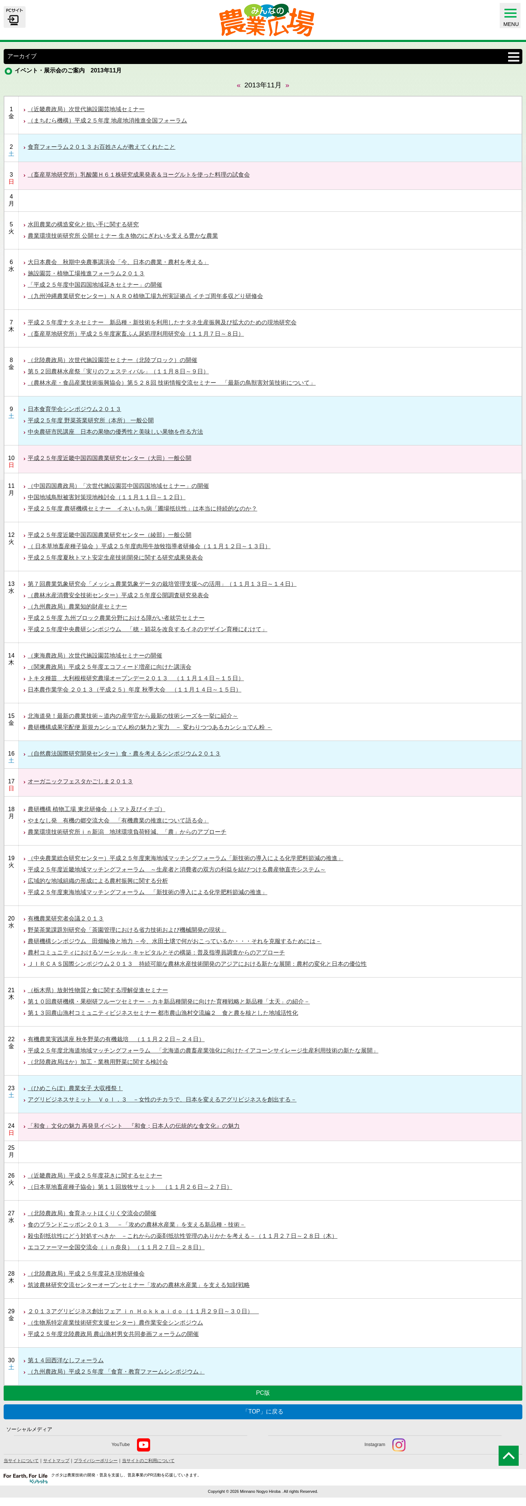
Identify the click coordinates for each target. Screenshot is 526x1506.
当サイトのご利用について (148, 1460)
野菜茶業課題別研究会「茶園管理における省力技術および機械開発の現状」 (127, 930)
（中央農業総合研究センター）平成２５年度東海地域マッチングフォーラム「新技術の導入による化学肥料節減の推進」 (185, 858)
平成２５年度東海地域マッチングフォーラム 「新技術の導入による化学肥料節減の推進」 (147, 892)
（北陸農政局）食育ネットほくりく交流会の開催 (92, 1213)
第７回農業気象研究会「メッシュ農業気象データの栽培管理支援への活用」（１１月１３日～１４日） (162, 584)
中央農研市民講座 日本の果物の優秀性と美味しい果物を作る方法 (115, 432)
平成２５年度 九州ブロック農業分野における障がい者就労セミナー (116, 618)
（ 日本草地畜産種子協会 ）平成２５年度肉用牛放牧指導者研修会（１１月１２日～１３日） (149, 546)
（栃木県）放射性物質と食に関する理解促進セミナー (98, 990)
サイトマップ (56, 1460)
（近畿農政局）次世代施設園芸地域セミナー (86, 109)
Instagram (385, 1445)
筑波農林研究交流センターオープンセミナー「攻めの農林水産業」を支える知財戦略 (139, 1285)
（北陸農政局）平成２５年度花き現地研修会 (86, 1273)
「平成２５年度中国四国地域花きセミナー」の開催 (95, 285)
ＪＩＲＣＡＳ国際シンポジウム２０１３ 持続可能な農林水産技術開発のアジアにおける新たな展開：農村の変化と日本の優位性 (197, 964)
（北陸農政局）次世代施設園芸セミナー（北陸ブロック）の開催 (112, 360)
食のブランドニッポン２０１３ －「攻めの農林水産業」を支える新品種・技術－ (136, 1224)
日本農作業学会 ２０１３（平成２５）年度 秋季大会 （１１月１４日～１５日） (134, 689)
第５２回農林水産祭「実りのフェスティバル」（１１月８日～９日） (118, 371)
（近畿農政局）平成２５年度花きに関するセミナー (95, 1175)
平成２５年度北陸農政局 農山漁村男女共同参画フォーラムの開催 (113, 1334)
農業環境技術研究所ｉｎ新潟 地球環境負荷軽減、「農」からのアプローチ (127, 832)
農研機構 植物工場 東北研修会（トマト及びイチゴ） (96, 809)
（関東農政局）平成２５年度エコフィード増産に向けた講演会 (109, 667)
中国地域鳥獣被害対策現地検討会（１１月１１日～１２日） (107, 497)
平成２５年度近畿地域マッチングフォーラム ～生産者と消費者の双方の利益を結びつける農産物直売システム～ (177, 869)
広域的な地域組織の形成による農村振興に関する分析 (98, 881)
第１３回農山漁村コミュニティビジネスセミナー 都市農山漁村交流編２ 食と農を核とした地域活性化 (163, 1013)
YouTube (130, 1445)
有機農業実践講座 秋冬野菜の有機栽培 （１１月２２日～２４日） (116, 1039)
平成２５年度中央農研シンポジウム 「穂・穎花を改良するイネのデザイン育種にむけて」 (147, 629)
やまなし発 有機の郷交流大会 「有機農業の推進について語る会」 (118, 820)
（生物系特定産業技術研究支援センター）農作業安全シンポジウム (115, 1322)
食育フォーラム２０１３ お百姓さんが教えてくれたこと (101, 147)
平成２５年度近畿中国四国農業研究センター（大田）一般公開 (109, 458)
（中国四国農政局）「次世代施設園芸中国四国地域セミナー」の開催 (118, 486)
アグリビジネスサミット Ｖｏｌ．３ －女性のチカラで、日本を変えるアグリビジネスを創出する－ (162, 1099)
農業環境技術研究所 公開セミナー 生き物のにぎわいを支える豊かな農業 (123, 236)
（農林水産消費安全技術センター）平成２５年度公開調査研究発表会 (118, 595)
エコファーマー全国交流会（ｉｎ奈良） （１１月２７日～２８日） (116, 1247)
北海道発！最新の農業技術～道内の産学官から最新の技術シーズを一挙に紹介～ (133, 716)
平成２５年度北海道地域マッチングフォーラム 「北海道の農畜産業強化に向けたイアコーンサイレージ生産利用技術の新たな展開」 (203, 1050)
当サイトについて (21, 1460)
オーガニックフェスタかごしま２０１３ (80, 781)
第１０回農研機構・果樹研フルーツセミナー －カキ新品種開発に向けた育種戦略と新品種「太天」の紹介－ (169, 1001)
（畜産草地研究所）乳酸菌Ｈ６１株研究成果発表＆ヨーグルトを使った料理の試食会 (139, 175)
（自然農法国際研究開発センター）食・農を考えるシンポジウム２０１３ (124, 753)
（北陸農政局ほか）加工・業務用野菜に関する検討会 (98, 1062)
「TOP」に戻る (263, 1411)
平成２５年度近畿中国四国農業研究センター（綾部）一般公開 (109, 535)
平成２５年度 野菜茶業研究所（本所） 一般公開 (91, 420)
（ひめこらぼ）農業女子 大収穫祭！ (75, 1088)
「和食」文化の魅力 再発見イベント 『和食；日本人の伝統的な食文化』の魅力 (134, 1126)
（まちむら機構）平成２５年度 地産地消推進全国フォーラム (107, 120)
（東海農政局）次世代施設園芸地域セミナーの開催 (95, 655)
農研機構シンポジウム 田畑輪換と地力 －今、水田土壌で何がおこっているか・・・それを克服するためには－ (174, 941)
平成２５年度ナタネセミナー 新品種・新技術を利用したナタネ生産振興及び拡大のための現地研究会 (162, 322)
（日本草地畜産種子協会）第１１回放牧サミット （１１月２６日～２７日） (130, 1187)
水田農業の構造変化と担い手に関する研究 (83, 224)
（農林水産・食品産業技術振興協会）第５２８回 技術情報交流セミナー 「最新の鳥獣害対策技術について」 (172, 383)
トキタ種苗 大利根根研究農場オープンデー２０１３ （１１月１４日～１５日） (136, 678)
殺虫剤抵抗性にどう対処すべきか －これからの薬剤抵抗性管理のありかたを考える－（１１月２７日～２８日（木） (183, 1236)
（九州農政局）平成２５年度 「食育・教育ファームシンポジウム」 (116, 1371)
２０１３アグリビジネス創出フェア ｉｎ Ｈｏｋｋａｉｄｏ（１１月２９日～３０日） (143, 1311)
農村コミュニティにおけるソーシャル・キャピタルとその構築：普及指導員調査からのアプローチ (156, 952)
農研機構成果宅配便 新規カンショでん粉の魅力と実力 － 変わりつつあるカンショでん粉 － (150, 727)
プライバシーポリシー (96, 1460)
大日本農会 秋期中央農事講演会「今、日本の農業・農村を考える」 (118, 262)
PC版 (263, 1393)
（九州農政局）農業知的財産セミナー (77, 606)
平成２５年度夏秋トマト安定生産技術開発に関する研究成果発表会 (115, 557)
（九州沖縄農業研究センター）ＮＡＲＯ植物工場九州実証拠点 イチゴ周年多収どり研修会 (145, 296)
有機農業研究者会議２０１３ (66, 918)
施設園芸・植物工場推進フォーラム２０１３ (86, 273)
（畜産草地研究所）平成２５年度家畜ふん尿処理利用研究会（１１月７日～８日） (136, 334)
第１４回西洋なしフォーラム (66, 1360)
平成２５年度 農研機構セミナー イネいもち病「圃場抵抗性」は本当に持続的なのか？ (142, 508)
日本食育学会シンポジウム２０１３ (74, 409)
